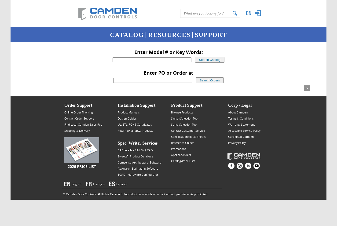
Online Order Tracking (78, 112)
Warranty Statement (241, 124)
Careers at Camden (241, 137)
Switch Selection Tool (184, 118)
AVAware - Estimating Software (138, 168)
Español (121, 184)
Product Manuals (129, 112)
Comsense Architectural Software (139, 162)
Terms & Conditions (241, 118)
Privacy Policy (237, 143)
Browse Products (182, 112)
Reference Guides (182, 143)
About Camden (238, 112)
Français (99, 184)
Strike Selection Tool (184, 124)
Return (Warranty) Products (135, 130)
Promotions (178, 149)
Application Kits (181, 155)
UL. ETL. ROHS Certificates (135, 124)
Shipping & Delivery (77, 130)
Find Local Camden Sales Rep (83, 124)
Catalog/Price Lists (183, 161)
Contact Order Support (79, 118)
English (76, 184)
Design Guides (127, 118)
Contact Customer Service (188, 130)
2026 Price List (82, 166)
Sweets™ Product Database (135, 156)
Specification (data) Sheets (188, 137)
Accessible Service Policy (244, 130)
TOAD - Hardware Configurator (138, 174)
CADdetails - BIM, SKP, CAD (135, 150)
